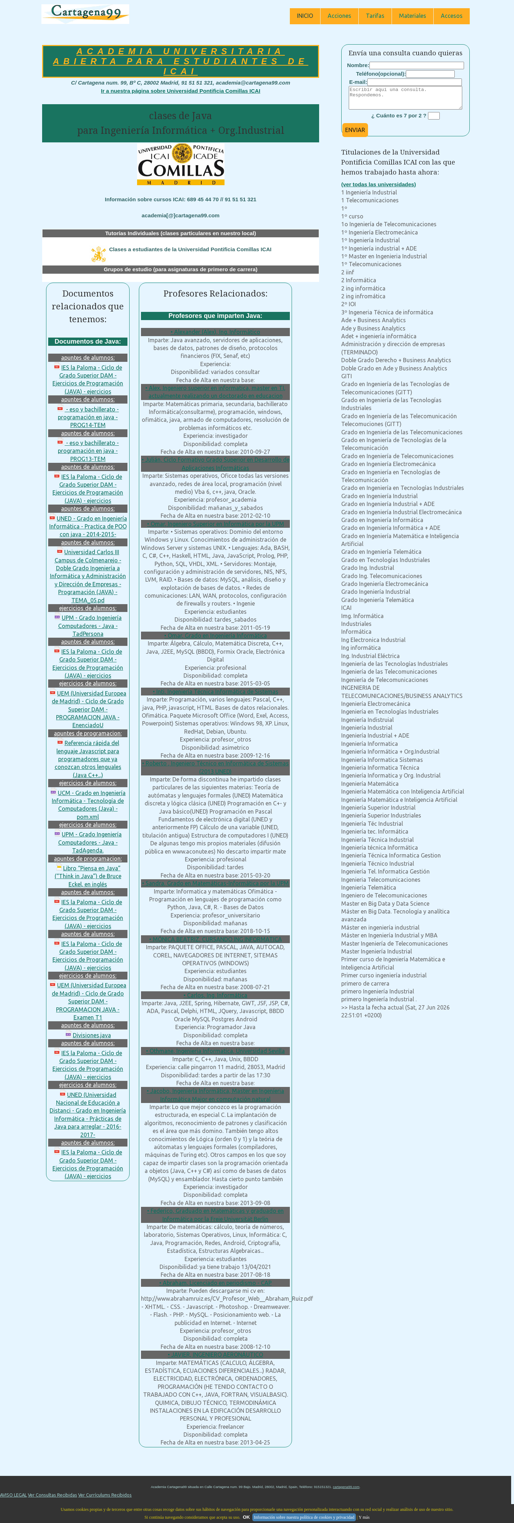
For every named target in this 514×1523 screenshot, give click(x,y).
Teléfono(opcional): (381, 74)
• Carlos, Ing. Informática (215, 995)
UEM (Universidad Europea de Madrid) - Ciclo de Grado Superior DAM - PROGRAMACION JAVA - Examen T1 (87, 1001)
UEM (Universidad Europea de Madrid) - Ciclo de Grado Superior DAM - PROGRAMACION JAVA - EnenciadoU (87, 709)
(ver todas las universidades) (378, 189)
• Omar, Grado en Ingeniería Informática (215, 635)
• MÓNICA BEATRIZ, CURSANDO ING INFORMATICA (215, 939)
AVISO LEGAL (13, 1494)
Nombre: (358, 65)
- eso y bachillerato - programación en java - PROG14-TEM (88, 417)
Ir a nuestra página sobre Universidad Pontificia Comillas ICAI (180, 91)
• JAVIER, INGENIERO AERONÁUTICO (215, 1354)
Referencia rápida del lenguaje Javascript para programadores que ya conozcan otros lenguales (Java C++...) (88, 759)
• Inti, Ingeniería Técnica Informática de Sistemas (215, 691)
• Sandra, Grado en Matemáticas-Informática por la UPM (215, 883)
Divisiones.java (88, 1035)
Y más (364, 1517)
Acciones (339, 15)
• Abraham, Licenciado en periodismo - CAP (215, 1283)
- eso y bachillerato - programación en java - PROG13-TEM (88, 451)
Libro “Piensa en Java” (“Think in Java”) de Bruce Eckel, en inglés (88, 876)
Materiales (412, 15)
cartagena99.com (346, 1487)
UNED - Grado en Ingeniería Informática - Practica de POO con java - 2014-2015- (88, 526)
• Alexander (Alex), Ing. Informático (215, 332)
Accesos (452, 15)
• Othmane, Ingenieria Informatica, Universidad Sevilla (215, 1051)
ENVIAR (355, 134)
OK (246, 1517)
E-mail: (358, 82)
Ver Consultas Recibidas (52, 1494)
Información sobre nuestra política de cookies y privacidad (304, 1517)
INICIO (305, 15)
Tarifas (375, 15)
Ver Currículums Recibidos (105, 1494)
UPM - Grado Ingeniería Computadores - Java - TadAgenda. (88, 842)
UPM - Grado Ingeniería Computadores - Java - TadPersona (88, 625)
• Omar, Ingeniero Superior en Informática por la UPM (215, 524)
